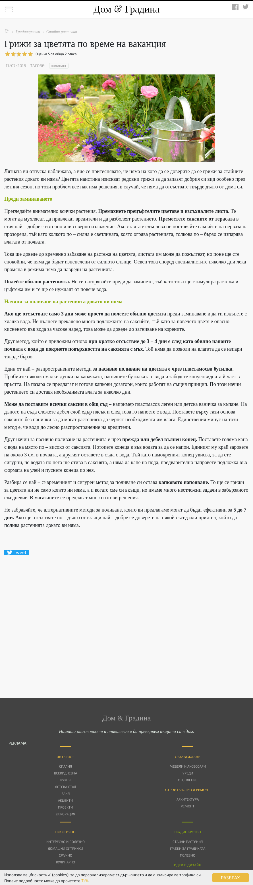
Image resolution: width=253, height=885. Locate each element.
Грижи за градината (187, 848)
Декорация (65, 814)
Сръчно (65, 855)
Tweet (16, 552)
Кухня (65, 780)
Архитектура (188, 799)
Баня (65, 793)
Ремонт (187, 806)
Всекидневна (65, 773)
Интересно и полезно (65, 842)
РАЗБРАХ (230, 877)
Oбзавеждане (187, 757)
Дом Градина (126, 9)
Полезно (187, 855)
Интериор (65, 757)
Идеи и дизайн (187, 865)
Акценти (65, 800)
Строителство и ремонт (187, 790)
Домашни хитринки (65, 848)
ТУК (84, 880)
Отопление (188, 780)
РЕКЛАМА (17, 743)
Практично (65, 832)
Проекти (65, 807)
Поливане (59, 66)
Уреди (188, 773)
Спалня (65, 766)
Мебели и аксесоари (188, 766)
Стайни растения (188, 842)
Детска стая (65, 787)
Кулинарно (65, 862)
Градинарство (187, 832)
